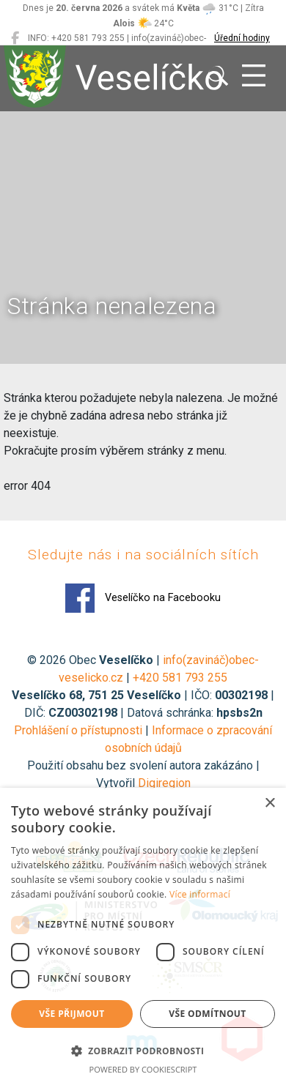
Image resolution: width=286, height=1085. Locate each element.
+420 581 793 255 (180, 678)
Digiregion (164, 783)
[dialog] (143, 936)
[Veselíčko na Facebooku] (15, 38)
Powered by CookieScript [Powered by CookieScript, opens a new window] (143, 1069)
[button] (143, 1050)
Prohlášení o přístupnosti (78, 730)
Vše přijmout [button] (71, 1013)
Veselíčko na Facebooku (143, 598)
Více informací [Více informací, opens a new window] (199, 894)
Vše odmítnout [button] (207, 1013)
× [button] (269, 803)
